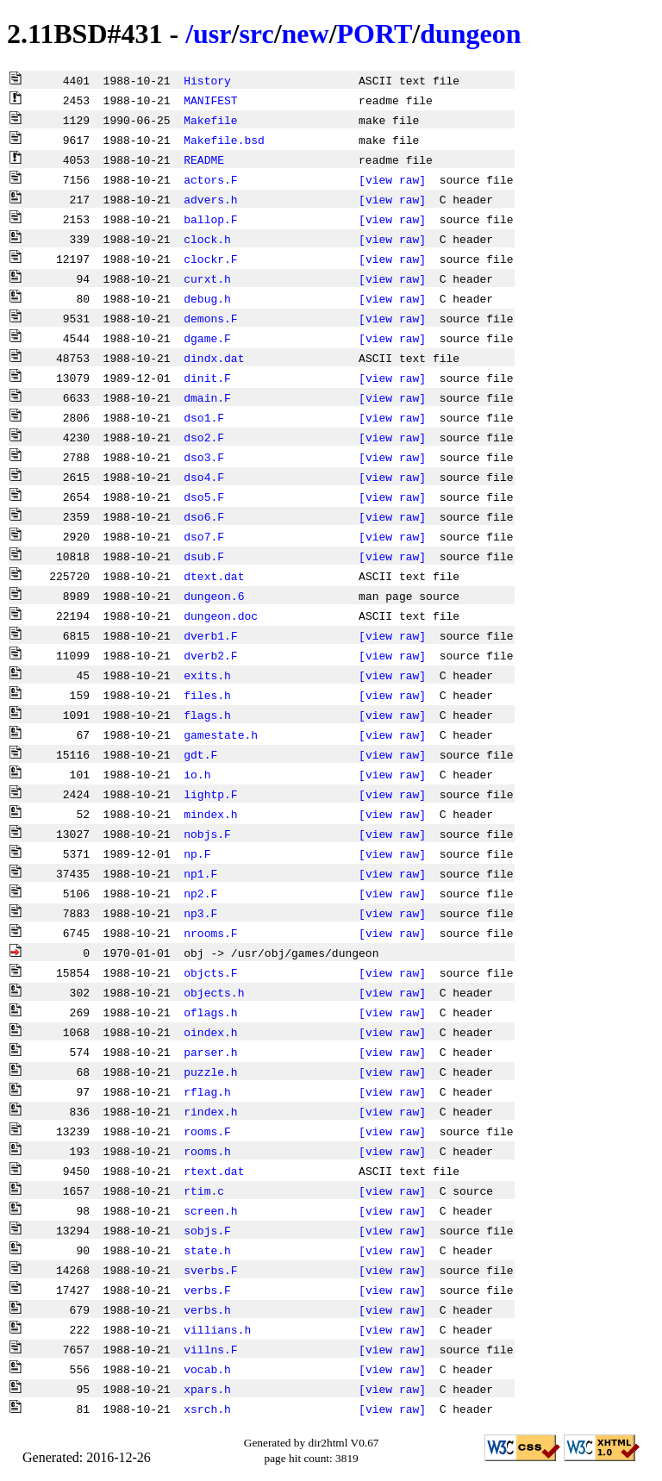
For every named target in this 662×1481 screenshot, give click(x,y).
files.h (207, 695)
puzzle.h (210, 1071)
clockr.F (210, 258)
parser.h (210, 1051)
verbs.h (207, 1309)
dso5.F (204, 496)
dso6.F (204, 516)
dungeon (470, 33)
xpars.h (207, 1389)
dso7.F (204, 536)
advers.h (210, 199)
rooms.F (207, 1131)
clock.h (207, 239)
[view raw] (392, 179)
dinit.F (207, 377)
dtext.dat (214, 576)
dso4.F (204, 476)
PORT (375, 33)
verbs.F (207, 1289)
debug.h (207, 298)
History (207, 80)
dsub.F (204, 556)
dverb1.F (210, 635)
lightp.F (210, 794)
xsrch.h (207, 1408)
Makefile (210, 120)
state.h (207, 1250)
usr (212, 33)
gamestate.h (221, 734)
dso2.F (204, 437)
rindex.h (210, 1111)
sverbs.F (210, 1270)
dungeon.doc (221, 615)
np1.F (200, 873)
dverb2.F (210, 655)
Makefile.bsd (224, 139)
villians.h (217, 1329)
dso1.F (204, 417)
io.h (197, 774)
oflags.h (210, 1012)
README (204, 159)
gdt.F (200, 754)
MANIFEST (210, 100)
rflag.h (207, 1091)
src (256, 33)
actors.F (210, 179)
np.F (197, 853)
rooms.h (207, 1151)
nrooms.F (210, 932)
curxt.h (207, 278)
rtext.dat (214, 1170)
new (305, 33)
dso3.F (204, 457)
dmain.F (207, 397)
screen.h (210, 1210)
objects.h (214, 992)
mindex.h (210, 814)
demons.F (210, 318)
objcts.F (210, 972)
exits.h (207, 675)
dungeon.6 (214, 595)
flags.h (207, 714)
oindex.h (210, 1032)
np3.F (200, 913)
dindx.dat (214, 358)
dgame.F (207, 338)
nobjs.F (207, 833)
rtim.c (204, 1190)
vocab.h (207, 1369)
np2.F (200, 893)
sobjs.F (207, 1230)
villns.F (210, 1349)
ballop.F (210, 219)
